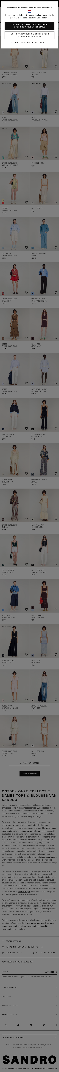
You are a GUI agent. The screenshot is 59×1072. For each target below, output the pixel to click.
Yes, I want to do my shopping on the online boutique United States (30, 25)
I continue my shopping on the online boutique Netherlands (29, 35)
